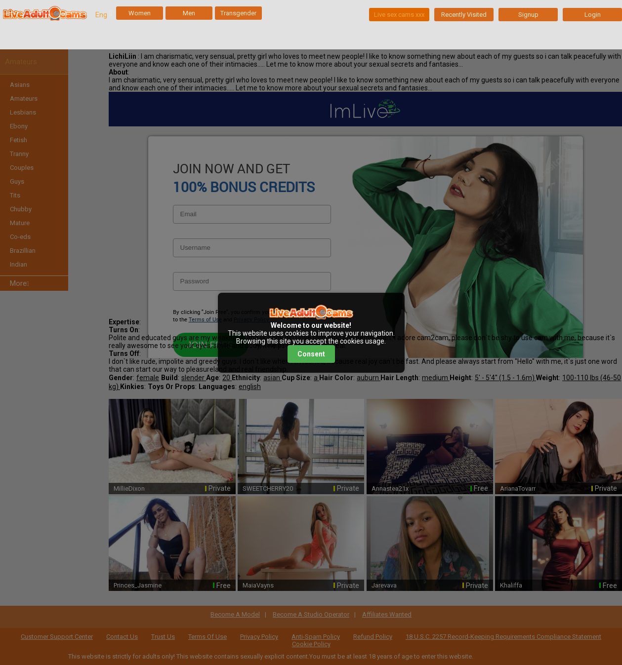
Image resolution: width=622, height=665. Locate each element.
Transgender (238, 13)
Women (139, 13)
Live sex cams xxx (399, 14)
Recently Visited (464, 14)
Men (189, 13)
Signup (528, 14)
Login (592, 14)
